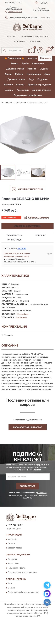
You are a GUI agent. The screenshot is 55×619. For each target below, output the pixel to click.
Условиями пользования (38, 495)
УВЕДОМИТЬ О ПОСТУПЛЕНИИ (27, 226)
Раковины (45, 58)
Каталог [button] (11, 37)
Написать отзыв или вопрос (27, 427)
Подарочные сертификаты (27, 95)
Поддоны (42, 79)
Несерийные (23, 314)
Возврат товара (15, 548)
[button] (13, 11)
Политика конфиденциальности (23, 592)
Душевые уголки (15, 69)
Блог (10, 584)
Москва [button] (21, 249)
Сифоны (9, 90)
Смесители (38, 63)
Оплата (11, 544)
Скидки (11, 588)
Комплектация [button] (14, 240)
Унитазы (32, 58)
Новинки (19, 42)
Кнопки (20, 85)
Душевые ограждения (39, 85)
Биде (31, 79)
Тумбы (25, 63)
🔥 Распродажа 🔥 (14, 58)
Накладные (21, 317)
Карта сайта (13, 563)
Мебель (19, 74)
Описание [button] (40, 235)
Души (47, 74)
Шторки (8, 85)
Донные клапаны (41, 90)
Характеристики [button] (14, 235)
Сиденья (44, 69)
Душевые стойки (16, 79)
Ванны (14, 63)
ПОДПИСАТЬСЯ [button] (27, 486)
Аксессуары (23, 90)
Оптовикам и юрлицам (35, 37)
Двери (8, 74)
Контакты (35, 42)
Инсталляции (34, 74)
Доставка (12, 539)
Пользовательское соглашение (22, 572)
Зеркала (31, 69)
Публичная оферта (16, 568)
